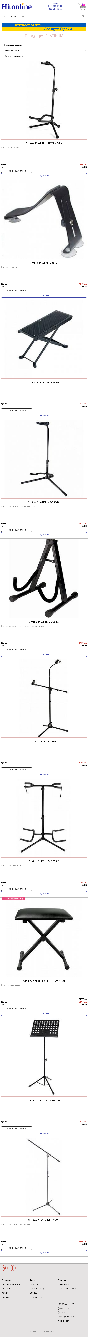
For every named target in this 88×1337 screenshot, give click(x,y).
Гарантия (6, 1288)
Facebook (13, 1268)
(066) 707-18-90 (55, 9)
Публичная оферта (67, 1288)
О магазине (7, 1280)
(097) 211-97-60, (55, 6)
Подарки (6, 1297)
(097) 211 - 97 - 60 (66, 1308)
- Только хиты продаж (12, 56)
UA (56, 3)
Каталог (13, 16)
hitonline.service (65, 1321)
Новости (34, 1284)
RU (53, 3)
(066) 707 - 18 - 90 (66, 1312)
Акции (33, 1280)
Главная (62, 1280)
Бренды (33, 1293)
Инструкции (36, 1297)
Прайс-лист (63, 1284)
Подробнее (44, 175)
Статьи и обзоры (38, 1288)
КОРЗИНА (82, 6)
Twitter (5, 1268)
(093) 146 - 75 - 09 (66, 1304)
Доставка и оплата (11, 1284)
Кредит (5, 1293)
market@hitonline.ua (67, 1316)
